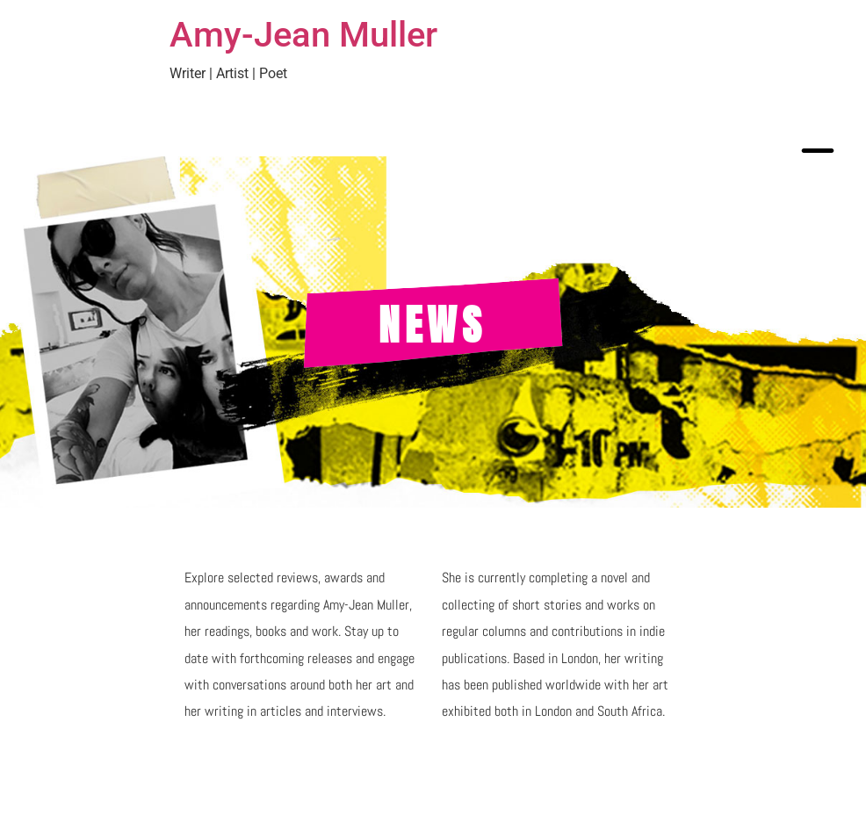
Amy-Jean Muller (303, 34)
